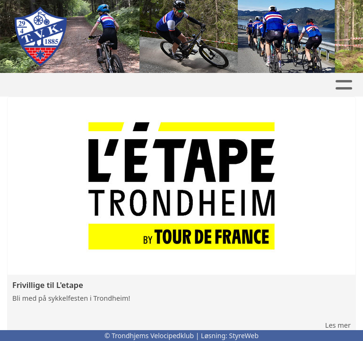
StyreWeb (244, 335)
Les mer (338, 325)
